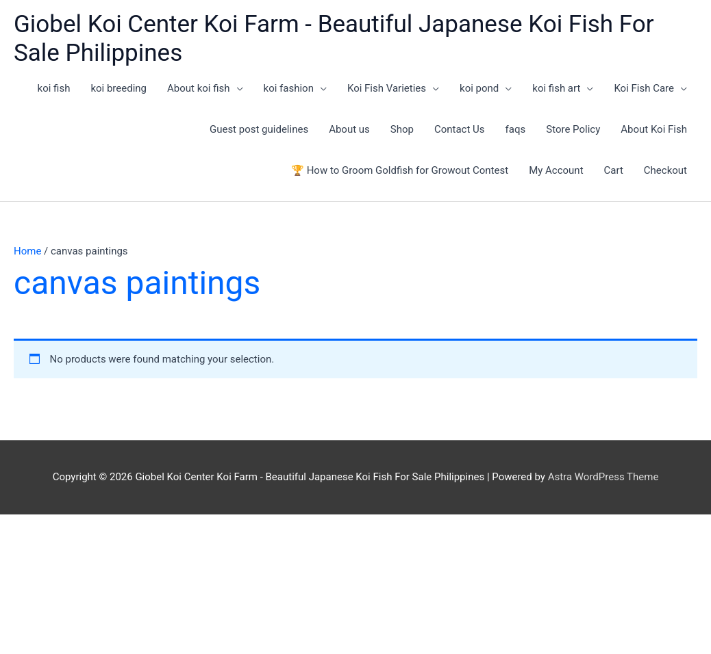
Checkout (665, 170)
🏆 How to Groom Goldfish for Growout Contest (399, 170)
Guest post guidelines (259, 129)
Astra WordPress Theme (603, 477)
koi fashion (289, 88)
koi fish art (556, 88)
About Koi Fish (654, 129)
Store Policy (573, 129)
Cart (613, 170)
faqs (516, 129)
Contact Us (459, 129)
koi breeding (118, 88)
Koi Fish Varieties (386, 88)
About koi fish (198, 88)
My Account (556, 170)
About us (349, 129)
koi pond (479, 88)
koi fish (54, 88)
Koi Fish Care (644, 88)
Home (27, 251)
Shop (402, 129)
